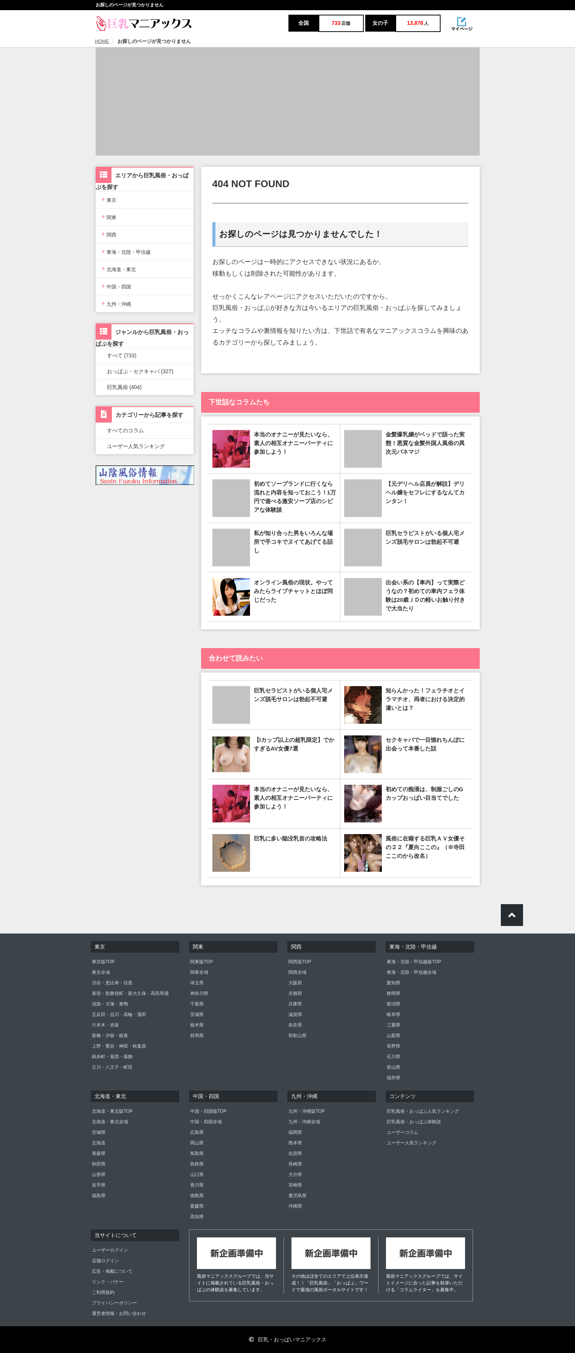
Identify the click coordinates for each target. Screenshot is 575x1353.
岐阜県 (393, 1014)
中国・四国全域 (206, 1121)
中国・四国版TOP (208, 1111)
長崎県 (295, 1164)
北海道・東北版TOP (112, 1111)
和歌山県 (297, 1035)
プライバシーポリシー (114, 1303)
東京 (109, 199)
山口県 (197, 1174)
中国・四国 (116, 286)
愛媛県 (197, 1206)
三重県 (393, 1025)
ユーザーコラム (402, 1132)
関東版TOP (201, 961)
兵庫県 (295, 1004)
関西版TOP (299, 961)
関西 (109, 234)
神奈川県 (199, 993)
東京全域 (101, 972)
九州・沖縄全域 (304, 1121)
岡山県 (197, 1143)
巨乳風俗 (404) (124, 387)
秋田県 (98, 1164)
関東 (109, 217)
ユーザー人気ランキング (136, 446)
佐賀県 (295, 1153)
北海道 (98, 1143)
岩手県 (98, 1185)
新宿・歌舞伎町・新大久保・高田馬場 (130, 993)
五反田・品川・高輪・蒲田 (119, 1014)
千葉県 (197, 1004)
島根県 (197, 1164)
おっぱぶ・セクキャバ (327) (140, 371)
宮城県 (98, 1132)
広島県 (197, 1132)
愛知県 (393, 982)
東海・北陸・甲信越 (126, 251)
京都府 (295, 993)
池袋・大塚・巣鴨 (110, 1004)
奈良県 (295, 1025)
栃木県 (197, 1025)
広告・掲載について (112, 1271)
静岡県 (393, 993)
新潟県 (393, 1004)
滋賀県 (295, 1014)
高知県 (197, 1216)
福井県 (393, 1077)
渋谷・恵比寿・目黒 (112, 982)
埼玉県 (197, 982)
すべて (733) (122, 355)
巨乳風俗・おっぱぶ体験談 (414, 1121)
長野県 (393, 1046)
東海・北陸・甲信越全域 (411, 972)
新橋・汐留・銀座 (110, 1035)
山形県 (98, 1174)
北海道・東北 (118, 269)
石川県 (393, 1056)
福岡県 (295, 1132)
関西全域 (297, 972)
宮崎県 (295, 1185)
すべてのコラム (125, 430)
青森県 (98, 1153)
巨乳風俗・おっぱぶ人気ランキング (423, 1111)
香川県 (197, 1185)
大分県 (295, 1174)
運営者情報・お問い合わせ (119, 1313)
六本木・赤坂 (105, 1025)
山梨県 (393, 1035)
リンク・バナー (108, 1281)
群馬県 (197, 1035)
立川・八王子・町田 (112, 1067)
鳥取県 (197, 1153)
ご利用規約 (103, 1292)
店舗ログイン (105, 1260)
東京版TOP (103, 961)
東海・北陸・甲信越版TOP (414, 961)
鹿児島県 (297, 1195)
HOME (102, 41)
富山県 (393, 1067)
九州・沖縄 (116, 303)
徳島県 (197, 1195)
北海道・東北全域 (110, 1121)
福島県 (98, 1195)
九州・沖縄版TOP (306, 1111)
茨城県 (197, 1014)
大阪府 (295, 982)
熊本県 (295, 1143)
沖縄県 (295, 1206)
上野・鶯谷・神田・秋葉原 (119, 1046)
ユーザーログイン (110, 1250)
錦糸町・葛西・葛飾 (112, 1056)
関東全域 (199, 972)
